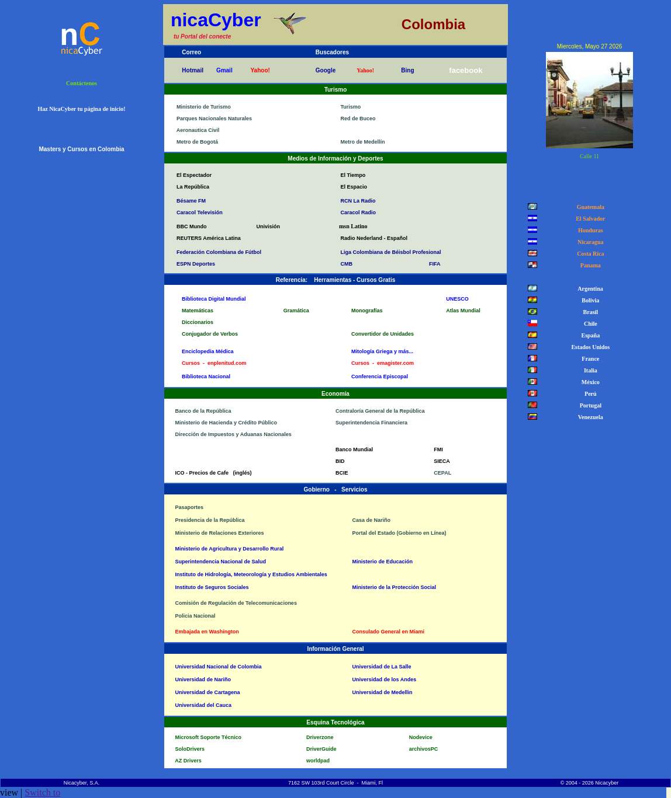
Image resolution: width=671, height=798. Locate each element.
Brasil (589, 312)
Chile (589, 323)
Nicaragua (589, 242)
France (589, 359)
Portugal (589, 405)
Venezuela (589, 417)
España (589, 335)
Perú (589, 394)
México (589, 382)
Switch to (42, 792)
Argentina (589, 288)
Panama (589, 265)
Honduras (589, 230)
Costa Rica (589, 253)
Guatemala (589, 207)
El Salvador (589, 218)
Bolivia (589, 300)
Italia (589, 370)
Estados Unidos (589, 347)
